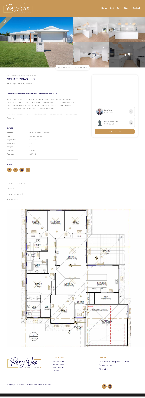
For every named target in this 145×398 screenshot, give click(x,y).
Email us (105, 369)
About (126, 8)
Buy (118, 8)
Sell (112, 8)
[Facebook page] (105, 386)
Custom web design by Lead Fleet (40, 385)
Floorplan (81, 67)
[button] (10, 188)
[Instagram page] (110, 386)
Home (104, 8)
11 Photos (64, 67)
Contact (136, 8)
